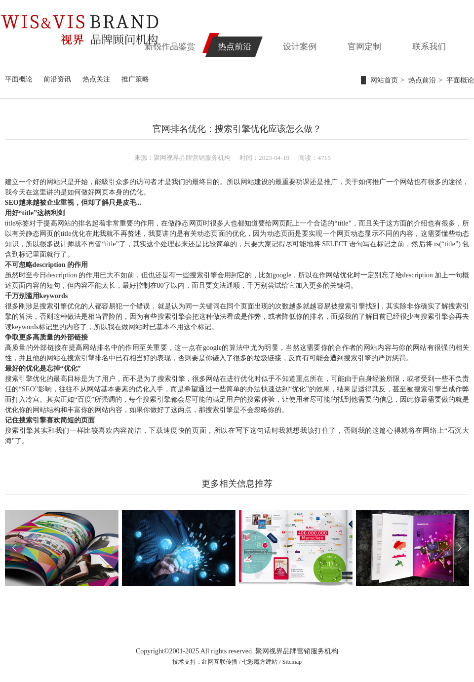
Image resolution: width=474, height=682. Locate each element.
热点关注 (96, 79)
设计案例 (330, 42)
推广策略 (135, 79)
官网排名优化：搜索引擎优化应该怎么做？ (237, 129)
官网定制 (386, 42)
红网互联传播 (219, 661)
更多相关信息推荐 (237, 484)
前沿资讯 (57, 79)
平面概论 (19, 79)
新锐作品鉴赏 (217, 42)
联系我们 (442, 42)
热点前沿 (273, 42)
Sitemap (292, 661)
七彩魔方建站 (259, 661)
